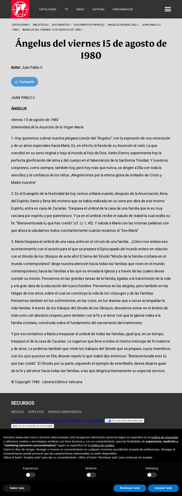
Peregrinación (123, 9)
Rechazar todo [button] (130, 488)
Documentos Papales (89, 24)
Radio (80, 9)
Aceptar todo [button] (163, 488)
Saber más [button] (17, 488)
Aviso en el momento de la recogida (32, 426)
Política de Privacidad (26, 420)
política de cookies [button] (102, 445)
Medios (17, 412)
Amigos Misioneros (64, 412)
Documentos (61, 24)
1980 (15, 29)
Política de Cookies (55, 420)
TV (66, 9)
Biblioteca (40, 24)
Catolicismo (47, 9)
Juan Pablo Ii (150, 24)
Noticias (99, 9)
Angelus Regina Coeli (122, 24)
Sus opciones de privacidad (124, 420)
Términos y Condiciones (87, 420)
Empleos (35, 412)
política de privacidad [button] (164, 437)
